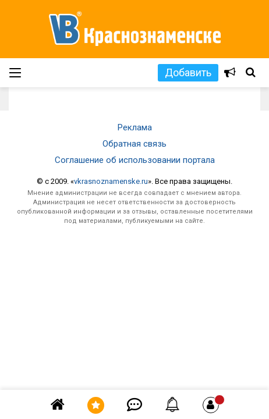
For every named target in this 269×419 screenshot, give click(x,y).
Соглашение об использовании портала (135, 160)
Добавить (188, 72)
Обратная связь (134, 144)
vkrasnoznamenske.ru (111, 181)
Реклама (135, 127)
